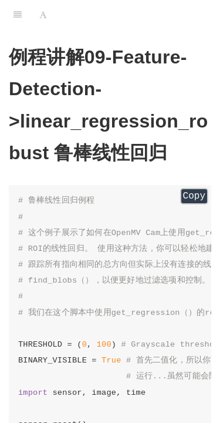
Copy (194, 196)
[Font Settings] (43, 14)
